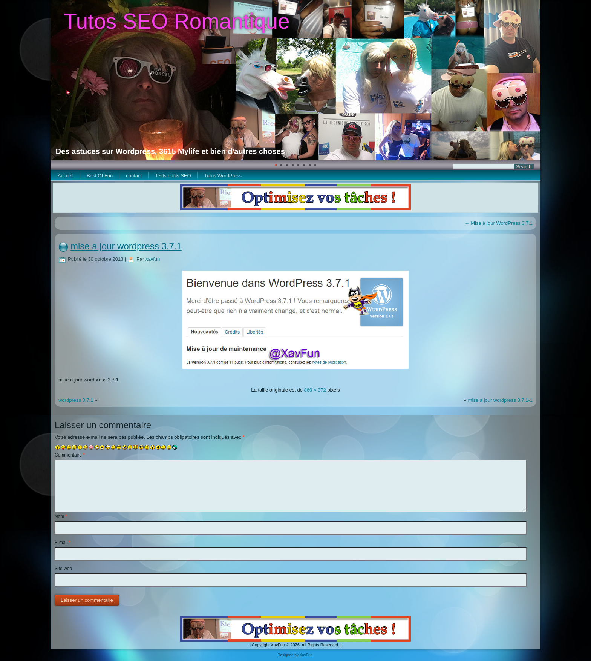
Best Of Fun (100, 175)
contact (134, 175)
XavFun (306, 655)
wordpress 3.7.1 (75, 400)
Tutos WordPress (223, 175)
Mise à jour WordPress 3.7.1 (499, 223)
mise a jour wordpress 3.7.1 (126, 246)
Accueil (65, 175)
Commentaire (70, 455)
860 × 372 (315, 390)
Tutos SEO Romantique (177, 21)
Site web (63, 568)
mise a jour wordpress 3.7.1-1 (500, 400)
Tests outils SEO (173, 175)
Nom (61, 516)
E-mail (62, 542)
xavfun (152, 259)
